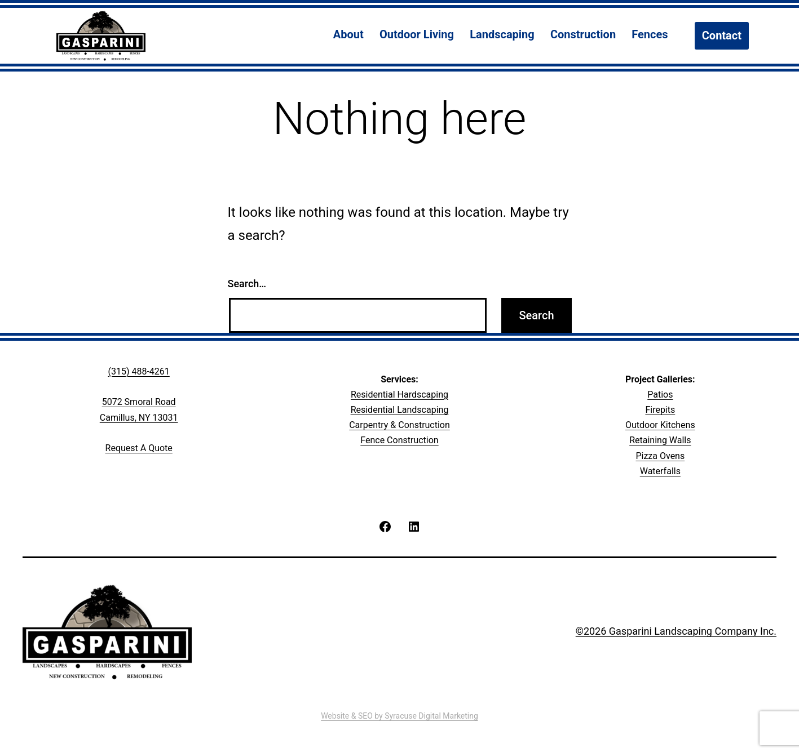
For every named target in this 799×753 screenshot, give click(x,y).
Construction (583, 34)
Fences (650, 34)
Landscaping (502, 34)
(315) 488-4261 (138, 371)
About (348, 34)
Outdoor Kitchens (660, 425)
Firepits (660, 409)
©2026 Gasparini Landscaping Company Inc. (676, 631)
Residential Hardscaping (399, 394)
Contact (721, 35)
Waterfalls (660, 471)
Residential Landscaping (400, 409)
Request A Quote (139, 448)
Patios (660, 394)
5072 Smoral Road (139, 401)
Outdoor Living (416, 34)
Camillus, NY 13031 (139, 417)
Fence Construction (399, 440)
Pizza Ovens (660, 456)
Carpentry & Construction (399, 425)
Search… (247, 283)
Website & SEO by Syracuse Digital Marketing (399, 715)
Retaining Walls (660, 440)
